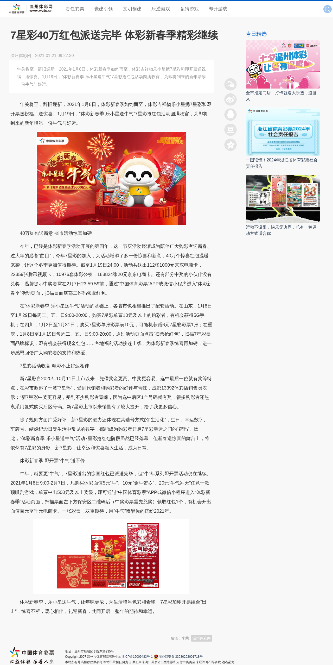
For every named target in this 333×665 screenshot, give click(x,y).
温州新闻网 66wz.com (57, 624)
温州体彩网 (202, 638)
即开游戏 (218, 8)
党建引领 (103, 8)
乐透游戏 (160, 8)
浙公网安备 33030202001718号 (181, 656)
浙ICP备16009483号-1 (137, 656)
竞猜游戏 (189, 8)
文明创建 (132, 8)
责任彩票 (75, 8)
